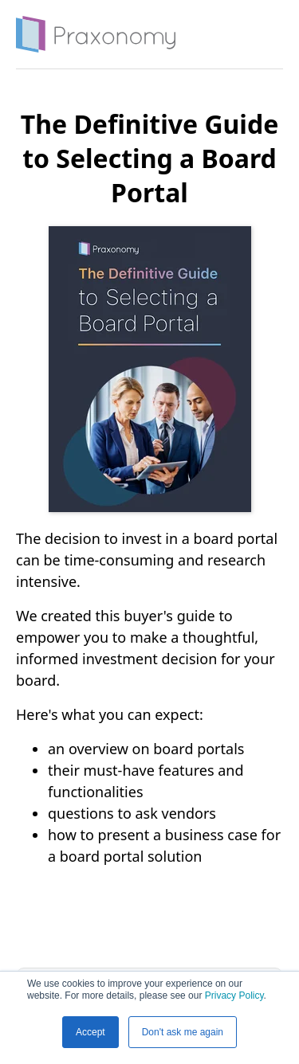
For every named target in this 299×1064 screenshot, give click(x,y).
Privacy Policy (234, 995)
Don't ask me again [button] (182, 1032)
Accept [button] (90, 1032)
